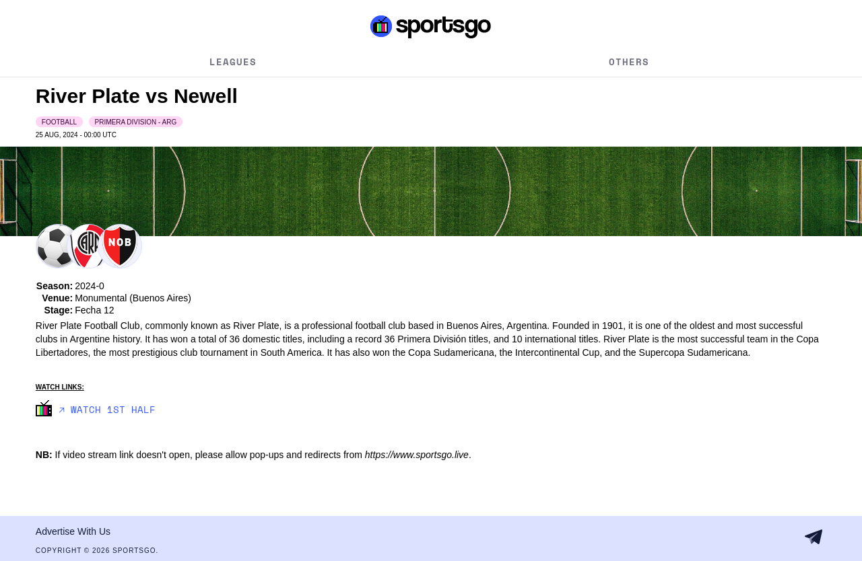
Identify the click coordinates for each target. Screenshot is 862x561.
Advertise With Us (73, 531)
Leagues (233, 61)
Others (629, 61)
